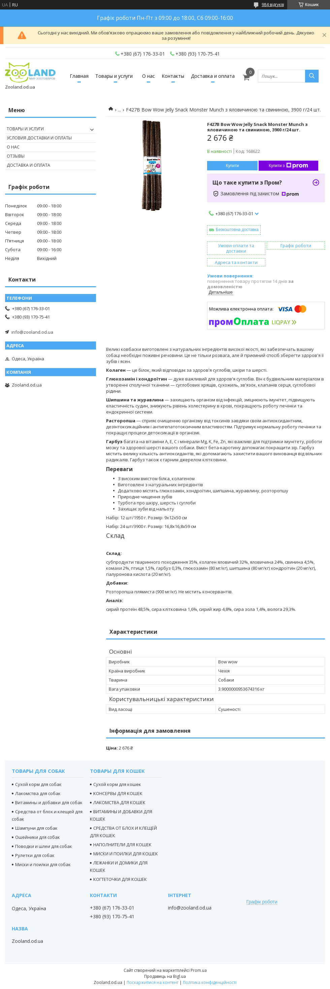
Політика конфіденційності (209, 982)
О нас (148, 76)
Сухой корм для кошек (117, 784)
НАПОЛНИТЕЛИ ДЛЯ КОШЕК (122, 845)
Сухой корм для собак (38, 784)
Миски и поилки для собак (43, 864)
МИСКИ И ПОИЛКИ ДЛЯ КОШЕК (125, 854)
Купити (232, 165)
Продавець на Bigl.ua (165, 976)
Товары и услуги (114, 76)
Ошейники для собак (37, 837)
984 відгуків (273, 4)
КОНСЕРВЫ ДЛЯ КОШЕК (117, 793)
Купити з (288, 166)
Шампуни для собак (36, 828)
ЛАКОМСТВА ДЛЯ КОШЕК (119, 802)
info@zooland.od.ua (32, 332)
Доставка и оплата (213, 76)
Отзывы (16, 156)
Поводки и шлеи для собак (43, 846)
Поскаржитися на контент (152, 982)
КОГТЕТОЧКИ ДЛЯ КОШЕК (120, 879)
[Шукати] (312, 76)
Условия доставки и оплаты (39, 138)
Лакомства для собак (38, 793)
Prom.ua (199, 970)
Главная (79, 76)
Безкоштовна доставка (237, 229)
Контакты (173, 76)
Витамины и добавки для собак (48, 802)
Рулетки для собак (35, 855)
